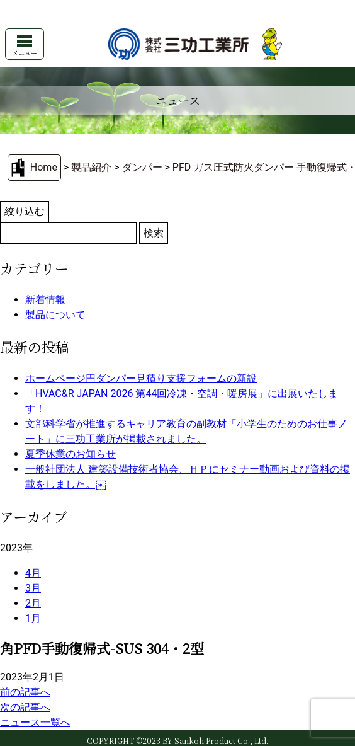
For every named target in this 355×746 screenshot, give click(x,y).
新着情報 (45, 300)
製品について (55, 315)
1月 (33, 618)
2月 (33, 603)
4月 (33, 573)
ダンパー (142, 167)
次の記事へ (25, 707)
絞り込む (24, 211)
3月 (33, 588)
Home (43, 167)
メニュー (24, 46)
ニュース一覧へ (35, 722)
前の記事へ (25, 692)
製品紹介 (91, 167)
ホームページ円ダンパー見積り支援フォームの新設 (141, 378)
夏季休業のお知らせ (70, 454)
